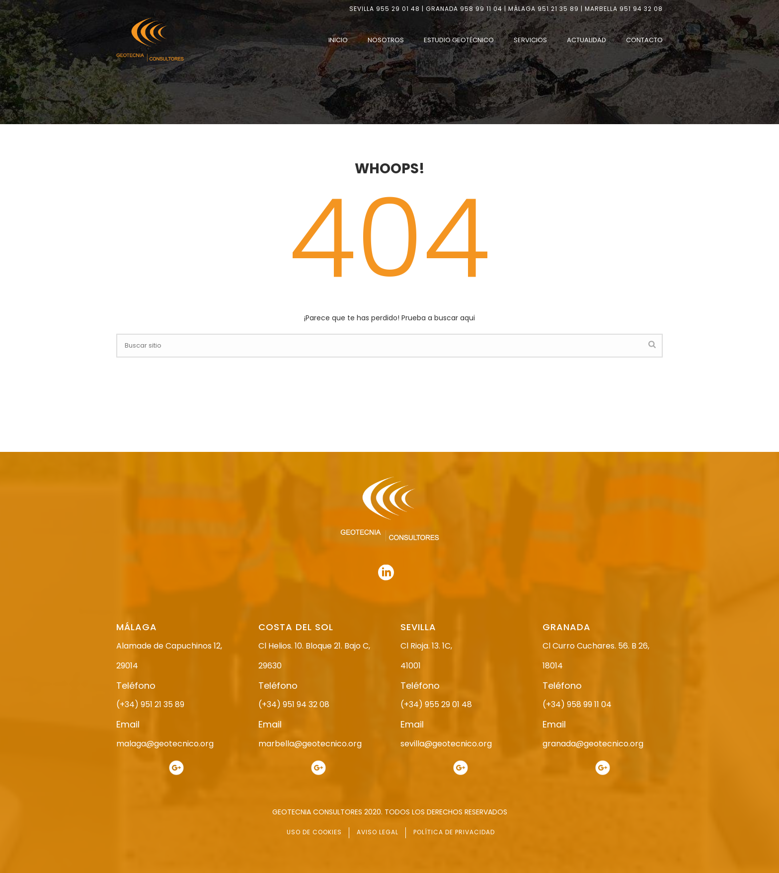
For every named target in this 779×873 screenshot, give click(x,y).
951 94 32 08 (641, 8)
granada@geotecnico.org (593, 743)
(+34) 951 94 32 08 (293, 704)
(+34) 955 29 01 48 (436, 704)
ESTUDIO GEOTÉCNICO (459, 40)
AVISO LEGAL (377, 832)
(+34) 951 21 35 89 (150, 704)
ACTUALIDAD (586, 40)
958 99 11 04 (481, 8)
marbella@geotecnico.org (310, 743)
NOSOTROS (386, 40)
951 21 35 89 (558, 8)
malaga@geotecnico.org (165, 743)
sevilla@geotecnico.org (446, 743)
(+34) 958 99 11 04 (577, 704)
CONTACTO (644, 40)
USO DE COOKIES (314, 832)
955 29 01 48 (398, 8)
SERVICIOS (530, 40)
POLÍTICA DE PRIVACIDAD (454, 832)
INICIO (338, 40)
